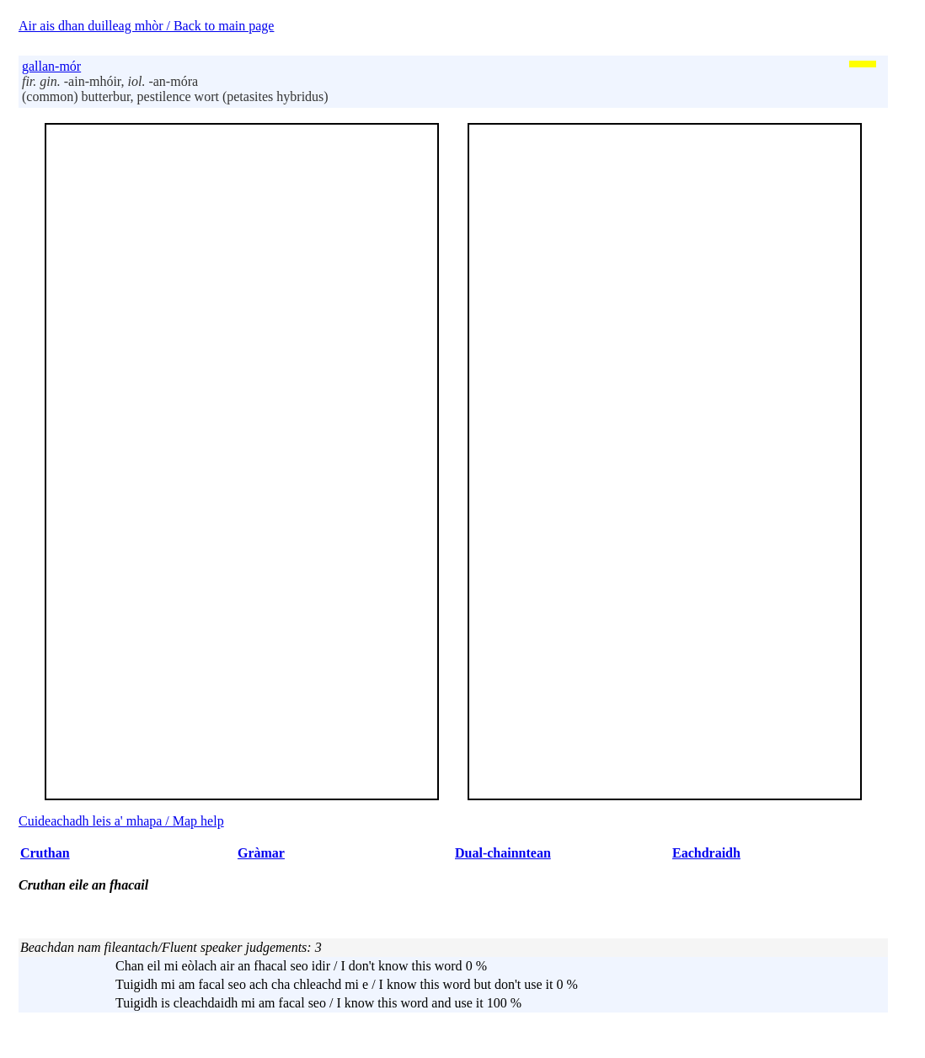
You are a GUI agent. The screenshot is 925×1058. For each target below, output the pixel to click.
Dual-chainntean (503, 853)
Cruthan (45, 853)
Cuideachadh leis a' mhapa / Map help (121, 821)
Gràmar (261, 853)
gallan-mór (51, 66)
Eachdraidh (706, 853)
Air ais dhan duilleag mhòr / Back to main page (146, 26)
